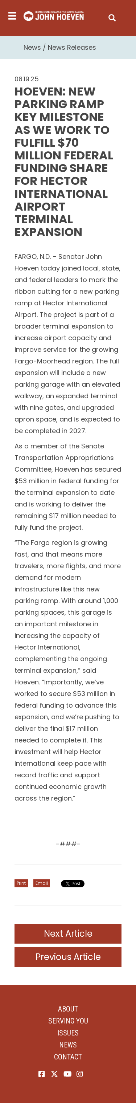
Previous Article (68, 957)
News (32, 47)
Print (21, 883)
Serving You (68, 1021)
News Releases (72, 47)
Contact (68, 1057)
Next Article (68, 934)
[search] (112, 16)
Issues (68, 1033)
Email (42, 883)
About (68, 1009)
